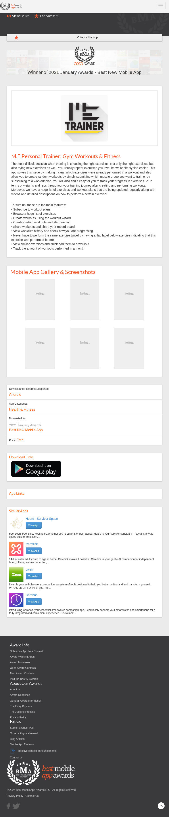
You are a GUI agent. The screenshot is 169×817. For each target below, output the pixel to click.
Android (15, 394)
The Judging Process (22, 711)
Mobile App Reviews (22, 744)
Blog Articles (17, 738)
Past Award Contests (22, 673)
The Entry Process (21, 706)
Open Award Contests (23, 667)
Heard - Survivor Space (42, 518)
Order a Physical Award (24, 733)
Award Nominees (20, 662)
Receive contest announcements (33, 750)
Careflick (32, 544)
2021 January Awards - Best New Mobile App (95, 72)
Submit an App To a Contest (26, 651)
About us (15, 689)
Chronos (31, 595)
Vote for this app (87, 37)
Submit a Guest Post (22, 727)
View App (33, 525)
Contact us (16, 757)
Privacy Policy (18, 717)
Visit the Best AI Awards (24, 679)
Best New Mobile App (26, 430)
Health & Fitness (22, 409)
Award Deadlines (20, 695)
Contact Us (31, 795)
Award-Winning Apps (22, 656)
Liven (29, 569)
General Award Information (26, 700)
